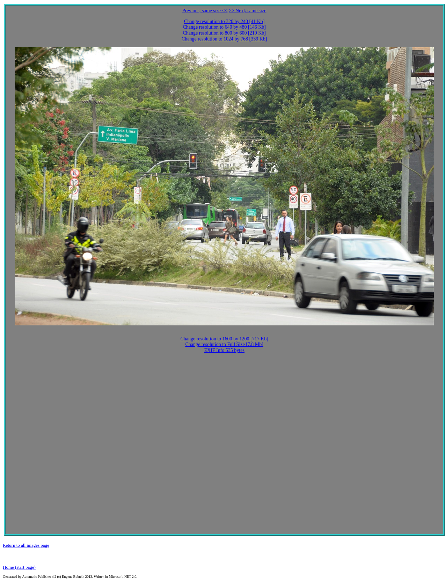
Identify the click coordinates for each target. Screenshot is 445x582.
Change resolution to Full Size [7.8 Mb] (224, 344)
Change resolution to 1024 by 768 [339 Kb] (224, 39)
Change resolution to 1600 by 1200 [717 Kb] (224, 338)
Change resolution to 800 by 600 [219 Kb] (224, 33)
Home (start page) (19, 567)
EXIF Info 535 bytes (224, 350)
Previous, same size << (204, 10)
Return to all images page (26, 545)
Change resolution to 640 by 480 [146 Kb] (224, 27)
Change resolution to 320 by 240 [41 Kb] (224, 21)
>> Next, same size (248, 10)
